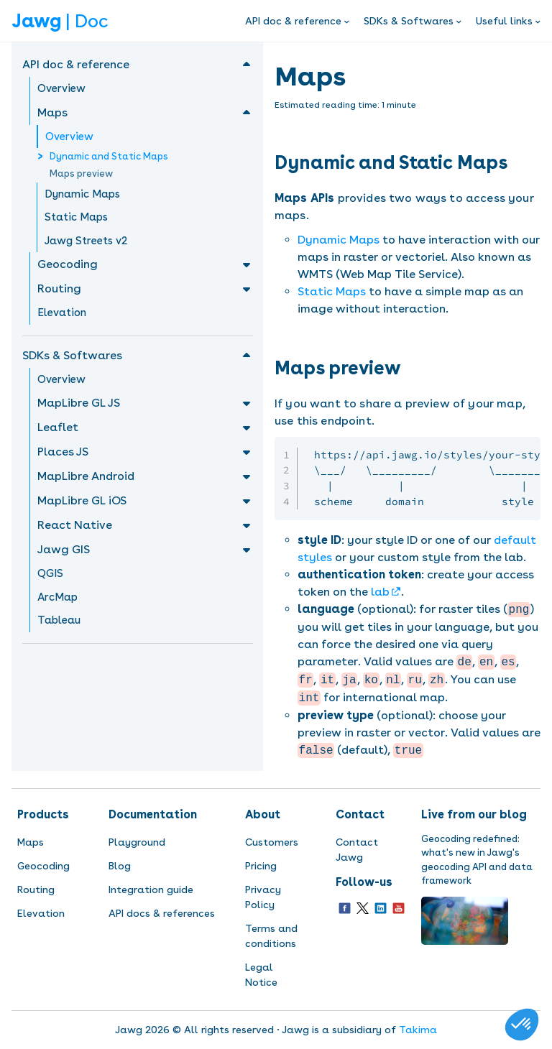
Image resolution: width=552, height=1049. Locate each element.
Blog (120, 866)
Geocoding (43, 866)
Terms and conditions (271, 936)
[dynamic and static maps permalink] (515, 162)
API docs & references (162, 913)
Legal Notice (261, 974)
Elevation (61, 312)
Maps (30, 842)
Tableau (58, 620)
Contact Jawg (357, 849)
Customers (271, 842)
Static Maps (76, 217)
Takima (418, 1029)
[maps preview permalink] (409, 367)
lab (380, 592)
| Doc (60, 21)
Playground (137, 842)
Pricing (261, 866)
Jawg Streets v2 (86, 240)
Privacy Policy (263, 897)
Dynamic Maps (82, 194)
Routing (36, 889)
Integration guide (151, 889)
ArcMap (57, 597)
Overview (61, 88)
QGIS (50, 573)
